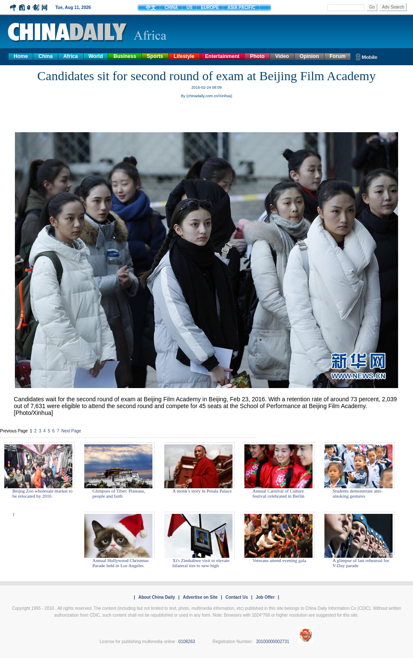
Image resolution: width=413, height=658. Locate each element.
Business (124, 56)
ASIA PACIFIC (241, 7)
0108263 (186, 641)
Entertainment (222, 56)
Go (372, 7)
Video (282, 56)
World (96, 56)
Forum (337, 56)
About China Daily (156, 597)
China (45, 56)
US (189, 7)
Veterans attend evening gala (279, 560)
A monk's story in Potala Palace (202, 490)
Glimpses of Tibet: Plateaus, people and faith (118, 493)
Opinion (309, 56)
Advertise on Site (200, 597)
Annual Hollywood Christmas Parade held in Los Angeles (120, 563)
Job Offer (265, 597)
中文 (151, 8)
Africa (70, 56)
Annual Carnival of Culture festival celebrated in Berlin (278, 493)
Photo (257, 56)
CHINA (171, 7)
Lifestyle (184, 56)
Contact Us (236, 597)
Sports (155, 56)
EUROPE (210, 7)
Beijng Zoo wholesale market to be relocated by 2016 (42, 493)
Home (21, 56)
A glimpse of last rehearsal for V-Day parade (361, 563)
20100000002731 (272, 641)
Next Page (71, 431)
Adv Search (393, 7)
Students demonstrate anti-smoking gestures (357, 493)
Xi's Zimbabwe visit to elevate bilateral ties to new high (200, 563)
